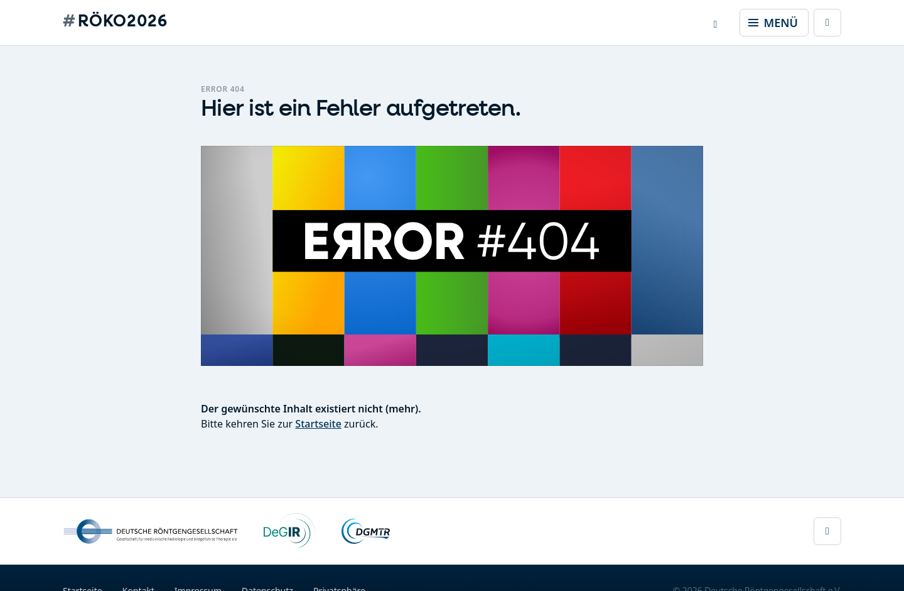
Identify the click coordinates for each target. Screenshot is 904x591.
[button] (715, 22)
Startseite (318, 424)
